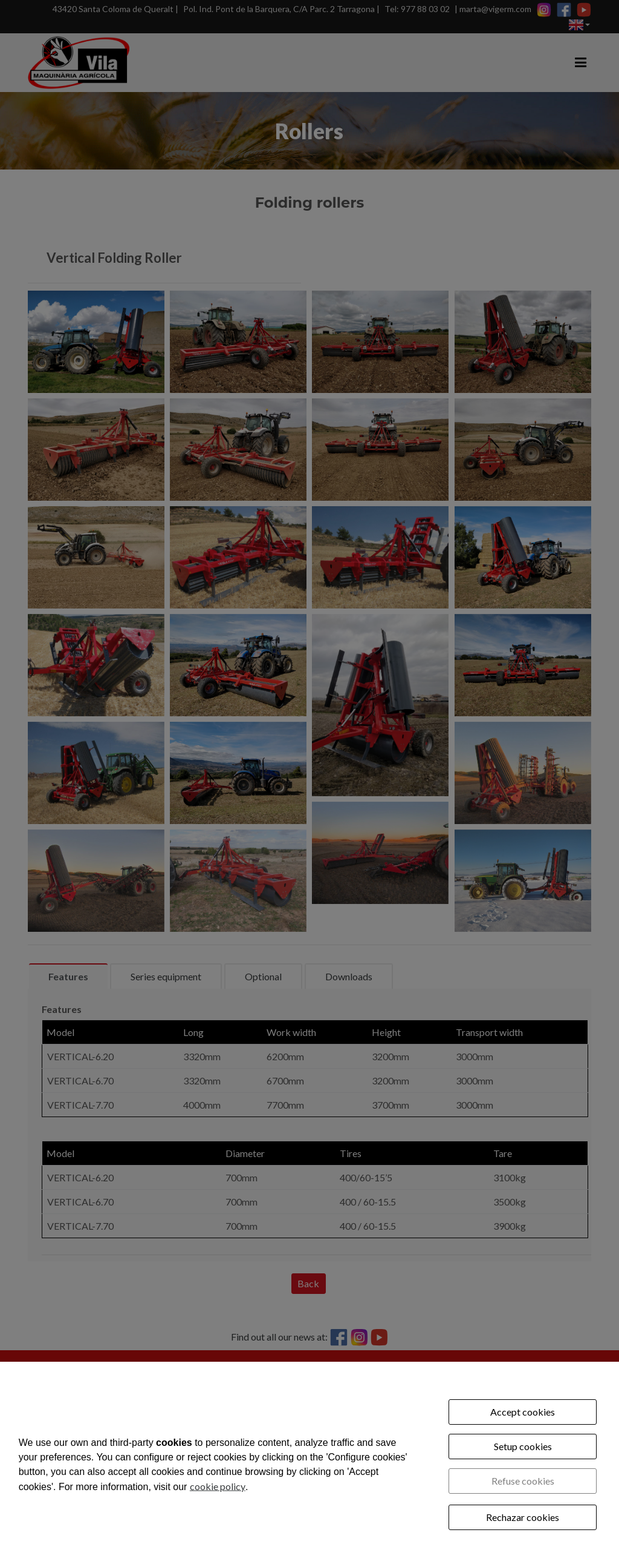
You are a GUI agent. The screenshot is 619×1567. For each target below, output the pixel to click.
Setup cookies (523, 1446)
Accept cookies (522, 1411)
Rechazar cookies (522, 1517)
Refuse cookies (522, 1480)
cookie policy (217, 1485)
